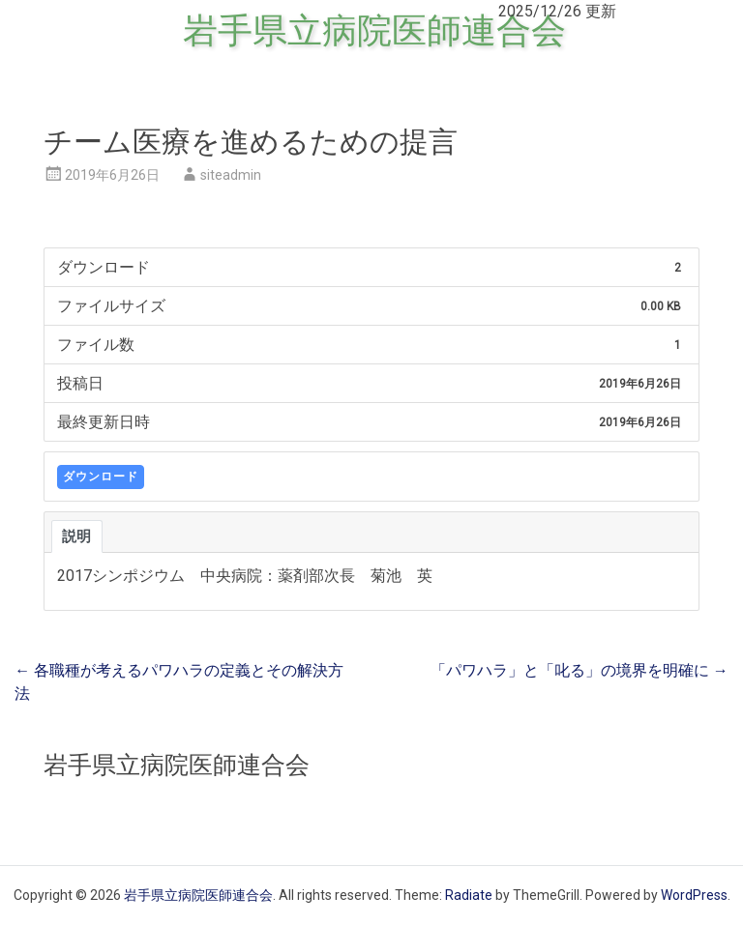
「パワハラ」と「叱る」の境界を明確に (579, 670)
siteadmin (230, 175)
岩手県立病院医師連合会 (374, 31)
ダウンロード (100, 476)
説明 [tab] (77, 536)
